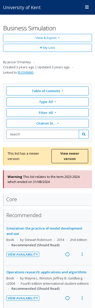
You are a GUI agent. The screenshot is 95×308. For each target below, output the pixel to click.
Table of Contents (46, 91)
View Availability (23, 254)
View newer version (69, 156)
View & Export (46, 37)
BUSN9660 (25, 72)
